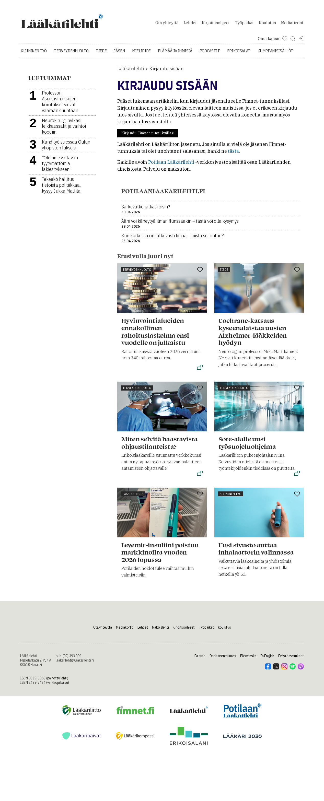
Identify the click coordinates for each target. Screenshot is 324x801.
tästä (233, 154)
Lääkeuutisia (133, 496)
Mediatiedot (292, 24)
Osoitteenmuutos (223, 658)
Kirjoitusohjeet (216, 24)
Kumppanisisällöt (275, 53)
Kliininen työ (34, 53)
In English (267, 658)
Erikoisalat (238, 53)
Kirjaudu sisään (166, 71)
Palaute (199, 658)
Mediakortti (124, 630)
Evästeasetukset (291, 658)
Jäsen (119, 53)
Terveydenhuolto (71, 53)
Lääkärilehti (130, 71)
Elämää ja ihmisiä (175, 53)
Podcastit (210, 53)
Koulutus (267, 24)
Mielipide (141, 53)
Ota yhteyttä (166, 24)
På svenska (248, 658)
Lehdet (190, 24)
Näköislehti (160, 630)
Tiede (101, 53)
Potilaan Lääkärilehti (171, 165)
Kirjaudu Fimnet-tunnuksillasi (147, 136)
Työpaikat (244, 24)
